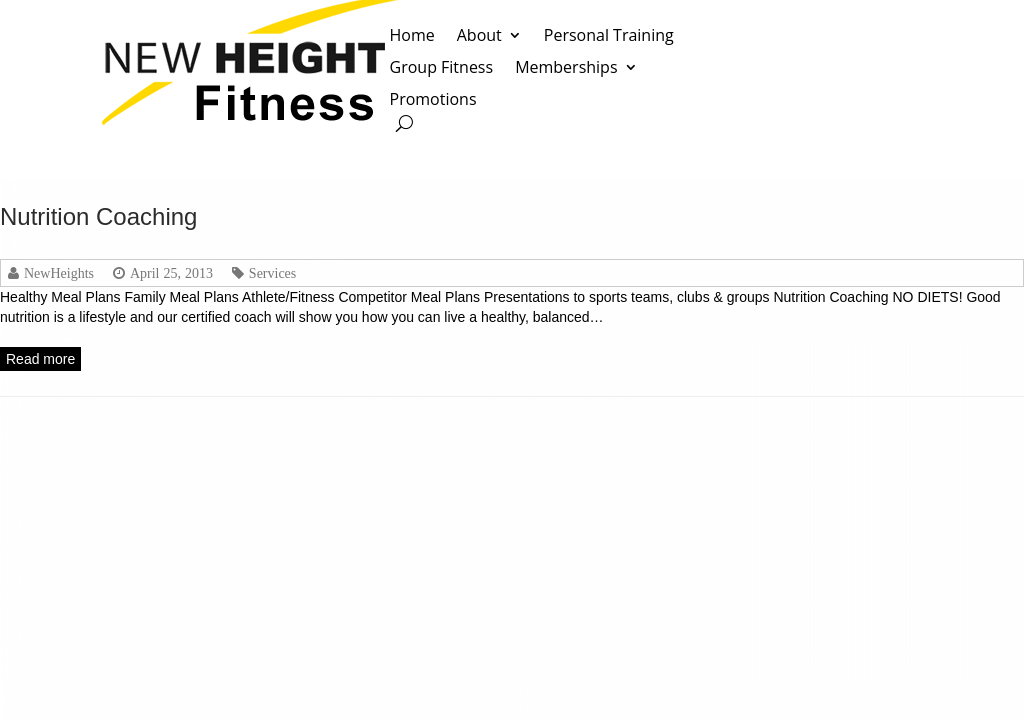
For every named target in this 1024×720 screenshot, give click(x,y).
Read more (40, 359)
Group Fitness (442, 68)
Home (412, 36)
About (479, 36)
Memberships (566, 68)
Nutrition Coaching (98, 216)
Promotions (433, 100)
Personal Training (609, 36)
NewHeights (59, 273)
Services (272, 273)
